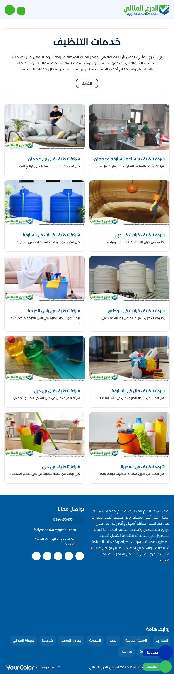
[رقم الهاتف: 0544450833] (54, 519)
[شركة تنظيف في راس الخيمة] (44, 311)
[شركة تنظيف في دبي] (44, 467)
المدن (113, 641)
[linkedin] (47, 556)
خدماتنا (47, 641)
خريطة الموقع (23, 641)
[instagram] (36, 556)
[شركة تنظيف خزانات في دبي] (129, 235)
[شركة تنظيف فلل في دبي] (44, 391)
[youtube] (58, 556)
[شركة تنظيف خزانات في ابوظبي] (129, 311)
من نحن (126, 651)
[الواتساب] (157, 666)
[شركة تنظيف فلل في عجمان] (44, 159)
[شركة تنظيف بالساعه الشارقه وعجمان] (129, 159)
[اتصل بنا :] (157, 652)
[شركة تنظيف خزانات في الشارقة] (44, 235)
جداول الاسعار (71, 641)
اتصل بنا (161, 641)
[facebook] (79, 556)
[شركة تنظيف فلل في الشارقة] (129, 391)
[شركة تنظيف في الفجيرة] (129, 467)
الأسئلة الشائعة (136, 641)
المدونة (95, 641)
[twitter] (69, 556)
